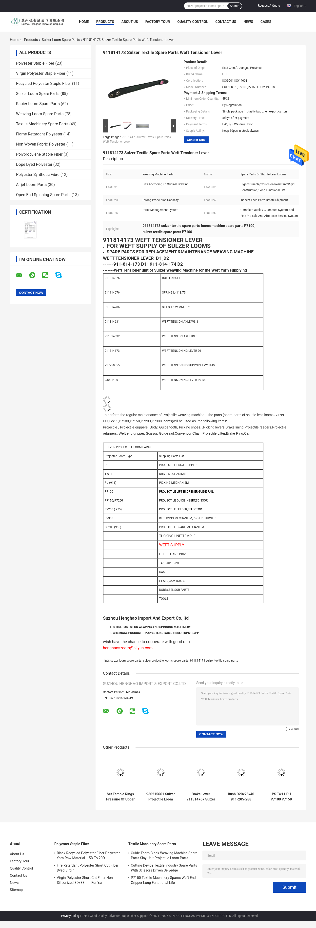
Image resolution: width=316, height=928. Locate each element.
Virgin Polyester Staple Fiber (40, 73)
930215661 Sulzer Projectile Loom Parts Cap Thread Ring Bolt (160, 796)
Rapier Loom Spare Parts (38, 103)
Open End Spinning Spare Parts (43, 194)
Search (234, 6)
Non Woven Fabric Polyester (40, 144)
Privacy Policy (70, 916)
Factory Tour (157, 22)
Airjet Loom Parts (31, 184)
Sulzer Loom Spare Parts (61, 40)
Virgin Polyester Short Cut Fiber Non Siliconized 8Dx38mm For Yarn (85, 880)
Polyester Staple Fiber (35, 63)
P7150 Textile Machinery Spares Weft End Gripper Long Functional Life (163, 880)
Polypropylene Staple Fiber (39, 154)
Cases (265, 22)
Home (84, 22)
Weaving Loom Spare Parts (39, 113)
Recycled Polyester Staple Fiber (43, 83)
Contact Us (225, 22)
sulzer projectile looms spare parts (165, 660)
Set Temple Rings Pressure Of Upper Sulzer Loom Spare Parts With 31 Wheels (120, 796)
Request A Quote (269, 5)
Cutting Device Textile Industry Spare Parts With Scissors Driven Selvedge (164, 867)
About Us (129, 22)
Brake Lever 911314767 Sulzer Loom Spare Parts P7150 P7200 (201, 796)
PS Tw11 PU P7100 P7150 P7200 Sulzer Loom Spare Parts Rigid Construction (281, 796)
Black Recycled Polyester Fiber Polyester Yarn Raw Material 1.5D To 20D (88, 855)
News (248, 22)
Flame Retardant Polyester (39, 134)
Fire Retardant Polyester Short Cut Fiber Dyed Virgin (87, 867)
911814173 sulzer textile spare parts (214, 660)
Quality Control (192, 22)
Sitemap (16, 890)
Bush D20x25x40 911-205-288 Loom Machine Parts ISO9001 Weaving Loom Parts (241, 796)
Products (105, 22)
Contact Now (196, 140)
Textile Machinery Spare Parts (42, 124)
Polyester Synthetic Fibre (37, 174)
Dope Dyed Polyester (34, 164)
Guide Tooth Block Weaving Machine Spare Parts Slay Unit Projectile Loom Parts (164, 855)
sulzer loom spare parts (125, 660)
